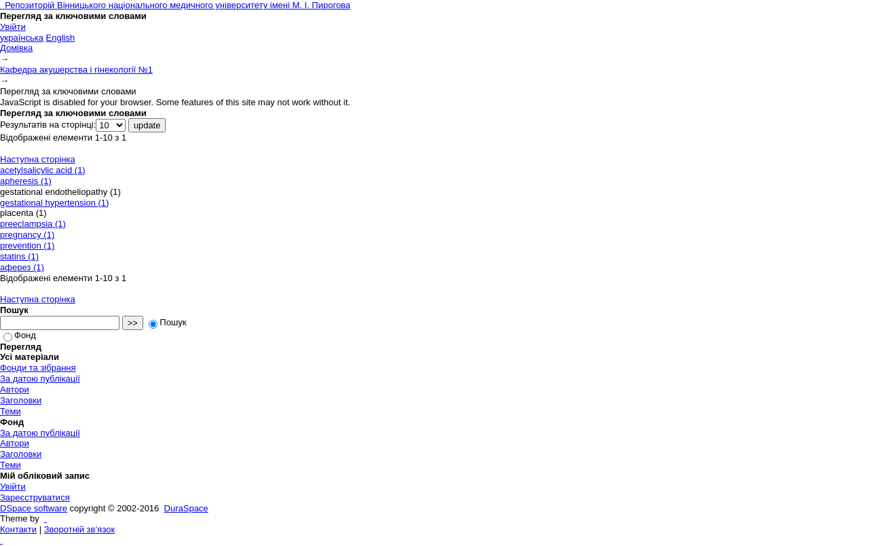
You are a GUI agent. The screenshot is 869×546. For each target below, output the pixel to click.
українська (21, 38)
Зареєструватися (35, 497)
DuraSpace (186, 508)
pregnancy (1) (27, 235)
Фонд (19, 335)
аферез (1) (22, 267)
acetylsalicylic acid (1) (43, 170)
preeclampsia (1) (33, 224)
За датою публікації (40, 379)
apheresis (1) (26, 181)
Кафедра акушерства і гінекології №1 (76, 70)
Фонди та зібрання (38, 368)
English (60, 38)
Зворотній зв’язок (79, 529)
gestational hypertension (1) (54, 203)
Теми (10, 411)
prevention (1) (27, 245)
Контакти (18, 529)
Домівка (16, 48)
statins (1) (19, 256)
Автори (14, 389)
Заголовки (20, 400)
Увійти (13, 27)
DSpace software (33, 508)
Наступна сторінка (37, 159)
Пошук (167, 322)
